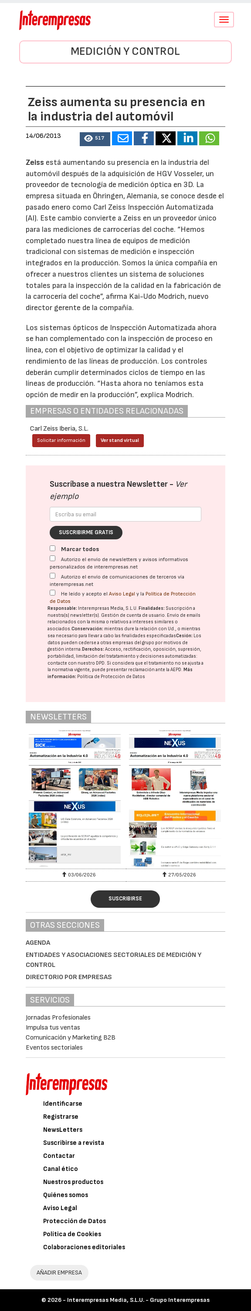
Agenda (38, 943)
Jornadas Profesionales (58, 1017)
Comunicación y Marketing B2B (70, 1037)
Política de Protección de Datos (111, 676)
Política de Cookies (72, 1234)
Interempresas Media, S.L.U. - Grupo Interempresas (138, 1300)
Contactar (59, 1156)
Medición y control (125, 51)
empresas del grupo (133, 642)
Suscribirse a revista (73, 1143)
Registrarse (60, 1117)
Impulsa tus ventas (53, 1027)
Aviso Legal (122, 594)
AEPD (175, 669)
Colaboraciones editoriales (84, 1247)
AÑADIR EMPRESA (59, 1272)
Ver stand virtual (120, 440)
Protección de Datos (74, 1221)
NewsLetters (62, 1130)
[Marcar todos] (52, 548)
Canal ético (60, 1169)
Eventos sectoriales (54, 1047)
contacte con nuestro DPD (76, 663)
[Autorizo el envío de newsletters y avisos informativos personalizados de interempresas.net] (52, 558)
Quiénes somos (65, 1195)
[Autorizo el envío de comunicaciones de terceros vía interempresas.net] (52, 576)
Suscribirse (125, 898)
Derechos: (93, 649)
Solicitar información (61, 440)
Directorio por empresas (69, 977)
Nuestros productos (73, 1182)
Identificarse (62, 1104)
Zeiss (35, 162)
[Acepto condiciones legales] (52, 592)
